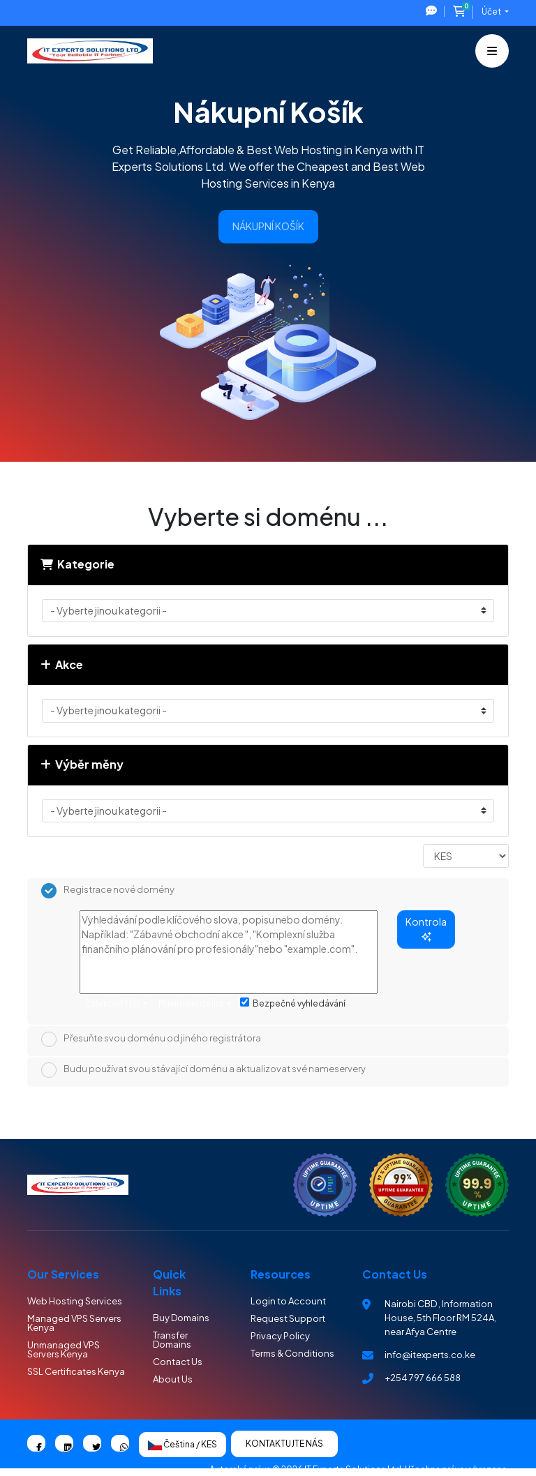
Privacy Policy (280, 1335)
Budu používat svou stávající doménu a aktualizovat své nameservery (203, 1070)
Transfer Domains (172, 1340)
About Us (173, 1379)
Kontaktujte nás (284, 1443)
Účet (492, 11)
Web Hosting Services (74, 1300)
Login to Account (288, 1300)
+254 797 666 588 (423, 1377)
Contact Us (177, 1361)
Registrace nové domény (107, 890)
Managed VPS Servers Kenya (74, 1323)
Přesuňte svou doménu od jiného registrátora (151, 1039)
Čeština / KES (182, 1444)
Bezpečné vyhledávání (292, 1003)
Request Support (288, 1318)
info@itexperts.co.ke (430, 1354)
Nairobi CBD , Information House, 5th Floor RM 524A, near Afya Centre (440, 1317)
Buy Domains (181, 1317)
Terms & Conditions (292, 1353)
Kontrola (426, 928)
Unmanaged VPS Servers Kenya (63, 1349)
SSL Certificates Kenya (76, 1371)
